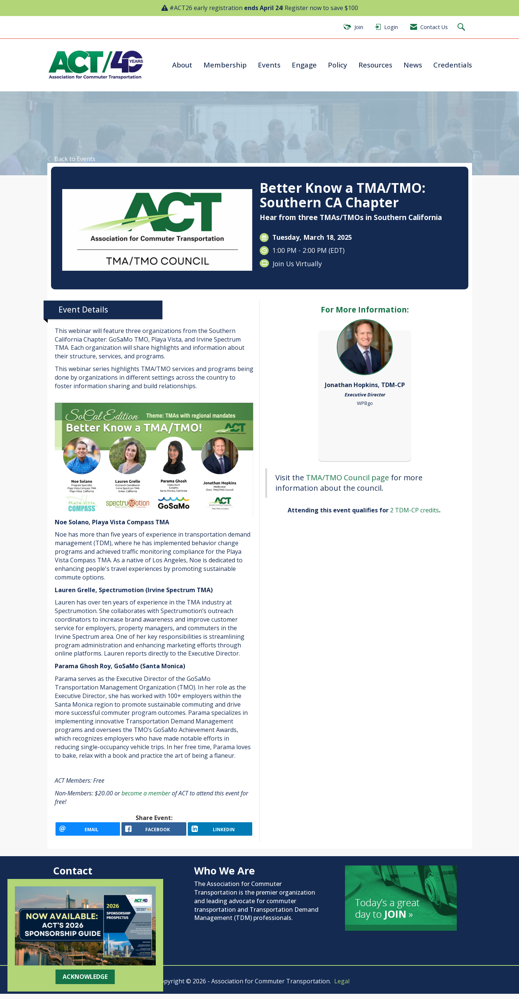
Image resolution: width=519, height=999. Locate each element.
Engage (304, 64)
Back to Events (71, 159)
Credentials (452, 64)
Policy (337, 64)
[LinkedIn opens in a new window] (220, 831)
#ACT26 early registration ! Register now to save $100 (264, 8)
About (182, 64)
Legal (341, 986)
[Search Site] (462, 27)
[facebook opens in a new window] (153, 831)
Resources (375, 64)
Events (269, 64)
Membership (225, 64)
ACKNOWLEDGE (85, 977)
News (413, 64)
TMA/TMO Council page (348, 477)
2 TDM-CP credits (414, 510)
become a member (146, 793)
